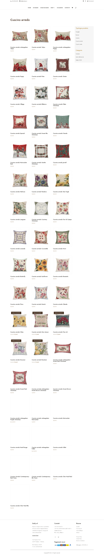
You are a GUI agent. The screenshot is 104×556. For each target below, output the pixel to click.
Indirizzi (77, 532)
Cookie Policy (79, 538)
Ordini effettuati (79, 530)
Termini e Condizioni (80, 540)
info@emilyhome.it (58, 530)
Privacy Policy (79, 537)
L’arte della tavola (80, 57)
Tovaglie (78, 32)
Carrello (78, 526)
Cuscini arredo (79, 41)
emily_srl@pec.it (60, 532)
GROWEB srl (85, 545)
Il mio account (90, 1)
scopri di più (35, 535)
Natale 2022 (79, 60)
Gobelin (78, 54)
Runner (77, 35)
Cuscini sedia (79, 44)
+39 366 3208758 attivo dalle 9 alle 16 (62, 528)
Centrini (77, 38)
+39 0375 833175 (14, 1)
